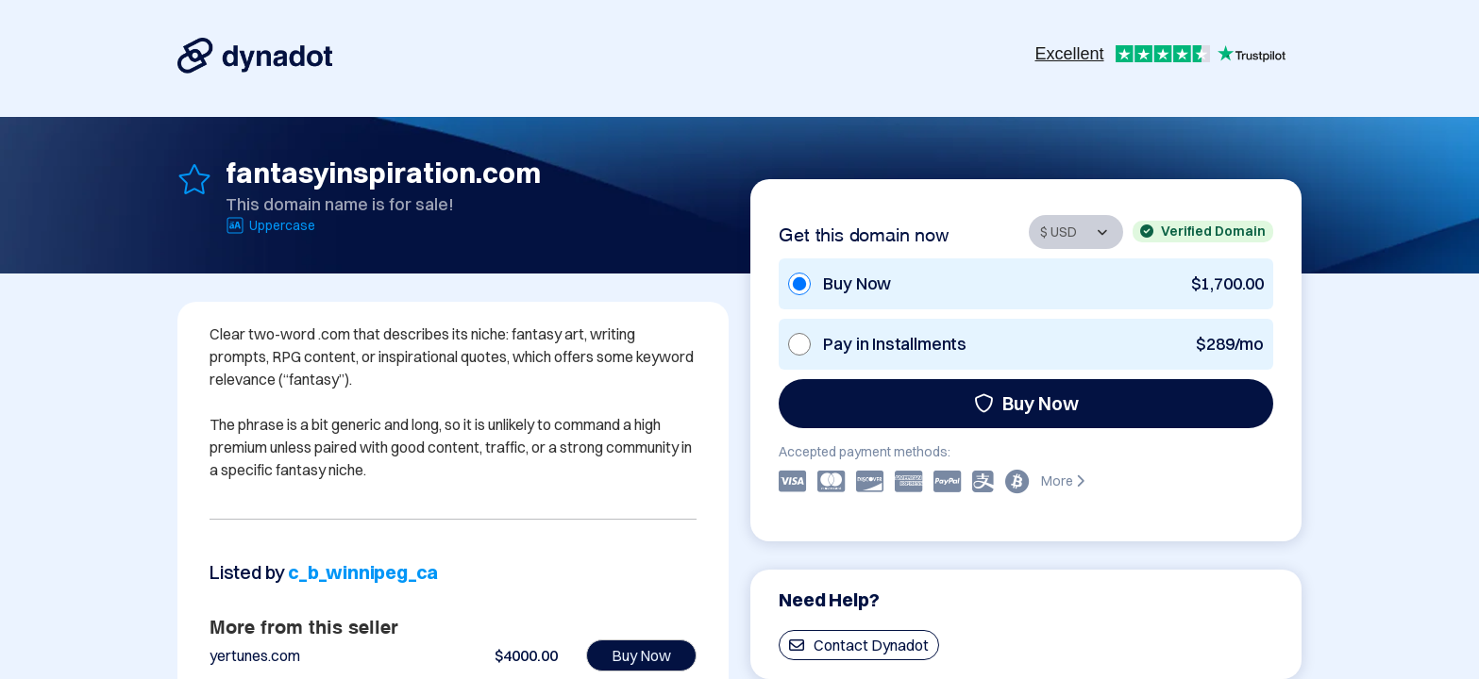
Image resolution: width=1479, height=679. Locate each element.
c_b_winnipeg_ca (363, 572)
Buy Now (1026, 403)
